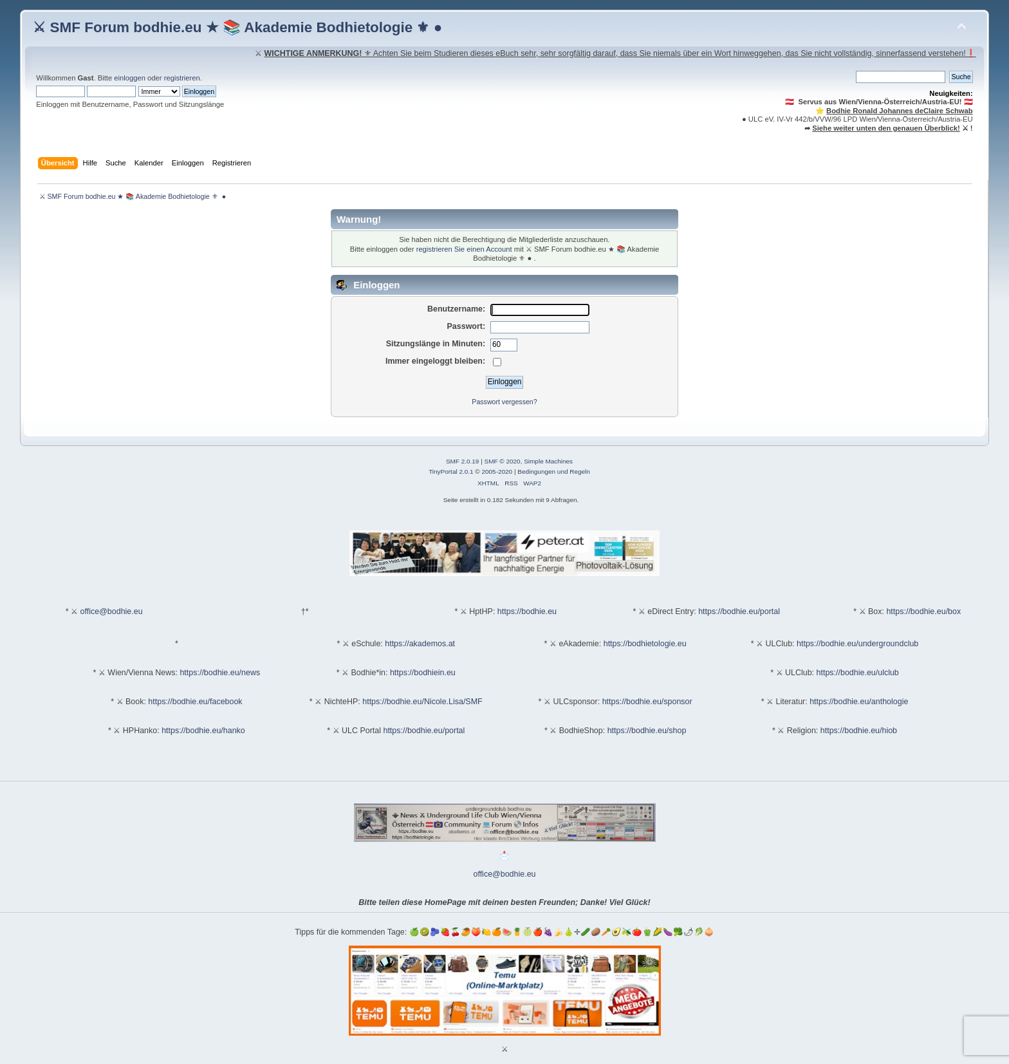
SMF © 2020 (503, 461)
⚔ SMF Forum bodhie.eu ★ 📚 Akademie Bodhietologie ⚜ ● (237, 27)
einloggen (129, 78)
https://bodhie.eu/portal (739, 611)
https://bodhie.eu (527, 611)
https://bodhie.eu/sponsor (647, 701)
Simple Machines (548, 461)
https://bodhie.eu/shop (647, 730)
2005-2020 (496, 471)
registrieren (182, 78)
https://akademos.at (420, 643)
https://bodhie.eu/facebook (195, 701)
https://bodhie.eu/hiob (858, 730)
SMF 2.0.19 (462, 461)
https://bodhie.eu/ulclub (858, 672)
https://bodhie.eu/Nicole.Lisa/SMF (422, 701)
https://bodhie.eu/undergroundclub (857, 643)
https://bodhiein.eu (423, 672)
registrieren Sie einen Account (464, 249)
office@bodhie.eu (111, 611)
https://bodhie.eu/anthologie (859, 701)
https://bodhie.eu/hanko (203, 730)
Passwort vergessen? (504, 402)
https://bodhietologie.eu (645, 643)
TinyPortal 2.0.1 (451, 471)
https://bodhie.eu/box (923, 611)
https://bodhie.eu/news (220, 672)
